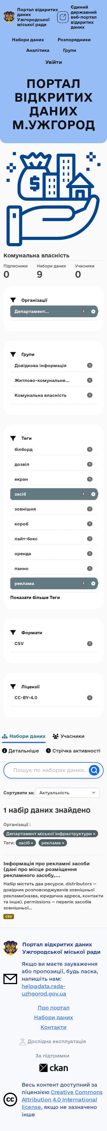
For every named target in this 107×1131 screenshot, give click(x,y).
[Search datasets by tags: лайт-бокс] (53, 539)
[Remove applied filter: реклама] (63, 843)
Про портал (54, 1007)
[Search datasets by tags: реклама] (53, 583)
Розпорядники (74, 39)
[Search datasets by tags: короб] (53, 524)
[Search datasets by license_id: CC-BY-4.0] (53, 698)
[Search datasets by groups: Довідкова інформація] (53, 365)
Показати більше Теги (35, 597)
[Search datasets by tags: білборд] (53, 449)
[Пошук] (94, 770)
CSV (8, 916)
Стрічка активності (73, 750)
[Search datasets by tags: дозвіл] (53, 464)
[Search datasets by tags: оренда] (53, 553)
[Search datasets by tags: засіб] (53, 494)
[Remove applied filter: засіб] (32, 843)
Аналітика (37, 50)
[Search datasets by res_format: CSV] (53, 643)
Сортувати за (18, 792)
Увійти (53, 62)
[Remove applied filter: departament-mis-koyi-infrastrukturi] (94, 834)
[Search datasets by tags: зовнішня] (53, 509)
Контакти (53, 1027)
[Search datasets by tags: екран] (53, 479)
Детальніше (20, 750)
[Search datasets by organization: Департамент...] (53, 311)
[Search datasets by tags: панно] (53, 568)
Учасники (68, 736)
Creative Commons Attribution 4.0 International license (62, 1099)
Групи (69, 50)
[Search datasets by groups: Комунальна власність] (53, 395)
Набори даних (28, 39)
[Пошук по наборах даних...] (49, 770)
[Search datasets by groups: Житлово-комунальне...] (53, 380)
